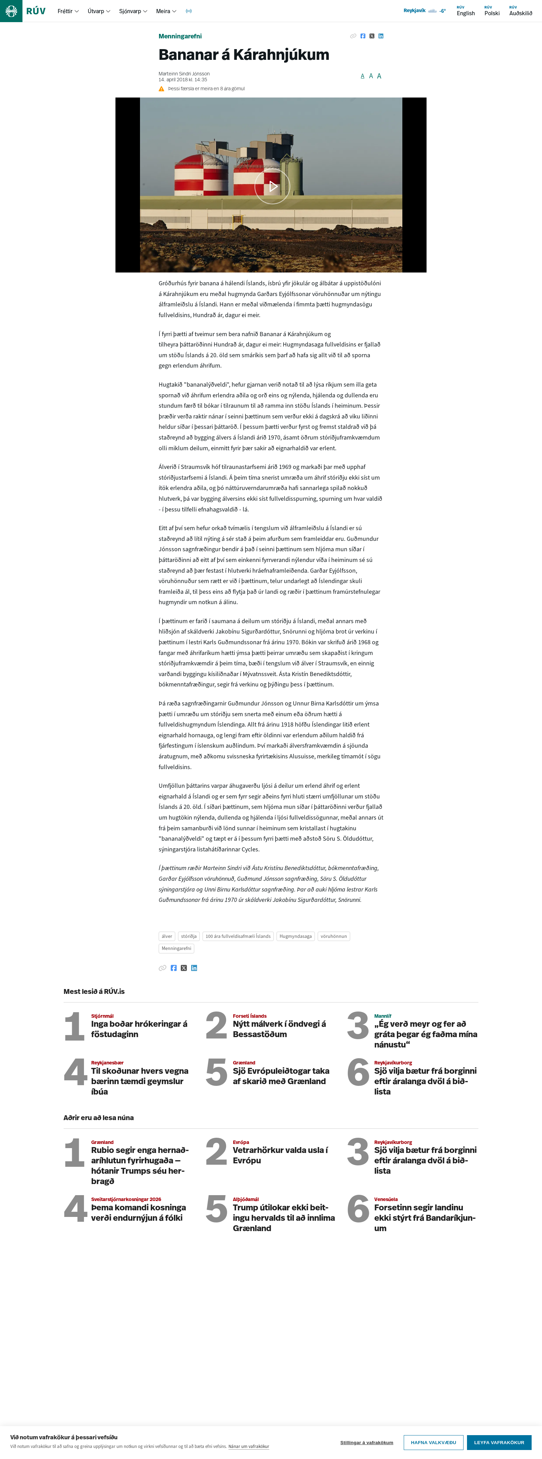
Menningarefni (180, 37)
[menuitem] (69, 11)
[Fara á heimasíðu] (29, 11)
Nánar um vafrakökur (248, 1446)
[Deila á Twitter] (372, 36)
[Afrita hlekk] (353, 36)
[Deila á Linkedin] (381, 36)
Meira (163, 11)
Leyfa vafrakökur (499, 1442)
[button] (272, 186)
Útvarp (96, 11)
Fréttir (65, 11)
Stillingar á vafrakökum (366, 1442)
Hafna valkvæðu (433, 1442)
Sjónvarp (130, 11)
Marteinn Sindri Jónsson (184, 74)
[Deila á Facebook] (363, 36)
